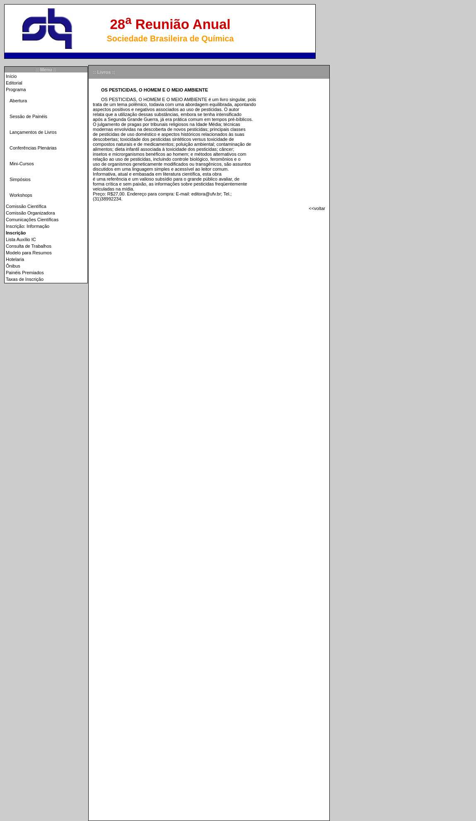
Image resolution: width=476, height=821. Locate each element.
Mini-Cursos (22, 163)
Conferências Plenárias (33, 147)
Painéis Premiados (25, 272)
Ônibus (13, 265)
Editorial (14, 82)
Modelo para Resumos (29, 252)
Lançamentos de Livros (33, 132)
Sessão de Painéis (28, 116)
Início (11, 76)
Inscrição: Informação (27, 226)
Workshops (21, 195)
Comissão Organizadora (30, 212)
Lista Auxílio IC (21, 239)
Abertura (18, 100)
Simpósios (20, 179)
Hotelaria (15, 259)
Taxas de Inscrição (24, 279)
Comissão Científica (26, 206)
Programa (16, 89)
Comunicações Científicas (32, 219)
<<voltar (317, 208)
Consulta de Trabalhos (28, 246)
